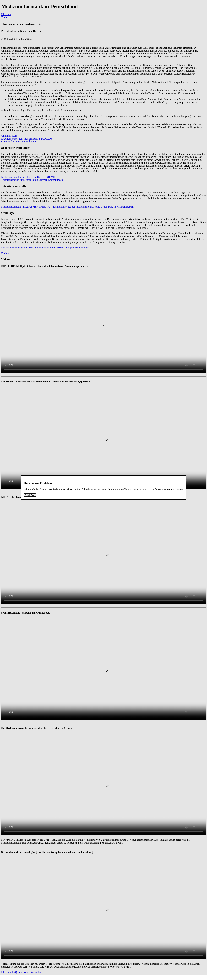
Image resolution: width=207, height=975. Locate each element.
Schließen (30, 495)
